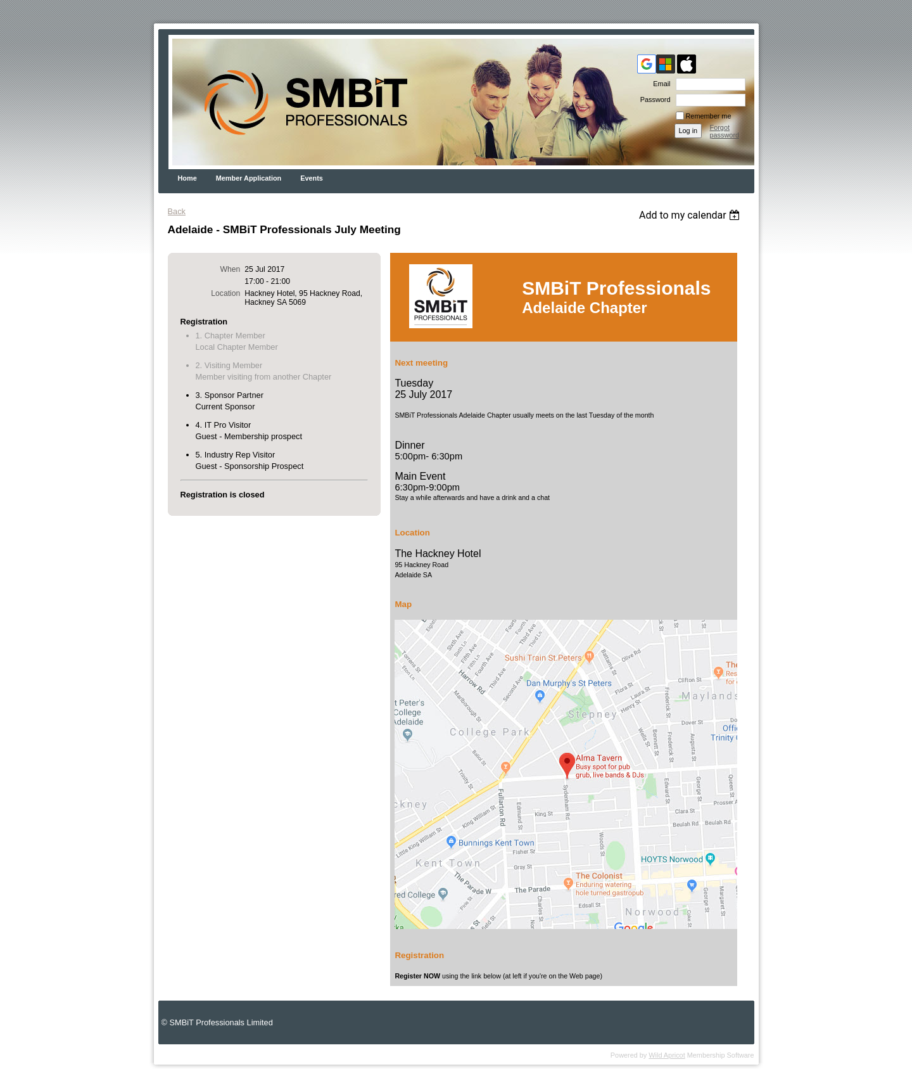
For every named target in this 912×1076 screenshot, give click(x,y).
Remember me (709, 116)
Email (659, 83)
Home (187, 178)
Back (177, 211)
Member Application (249, 178)
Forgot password (725, 131)
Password (653, 99)
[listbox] (691, 215)
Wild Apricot (667, 1055)
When (230, 269)
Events (311, 178)
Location (225, 293)
